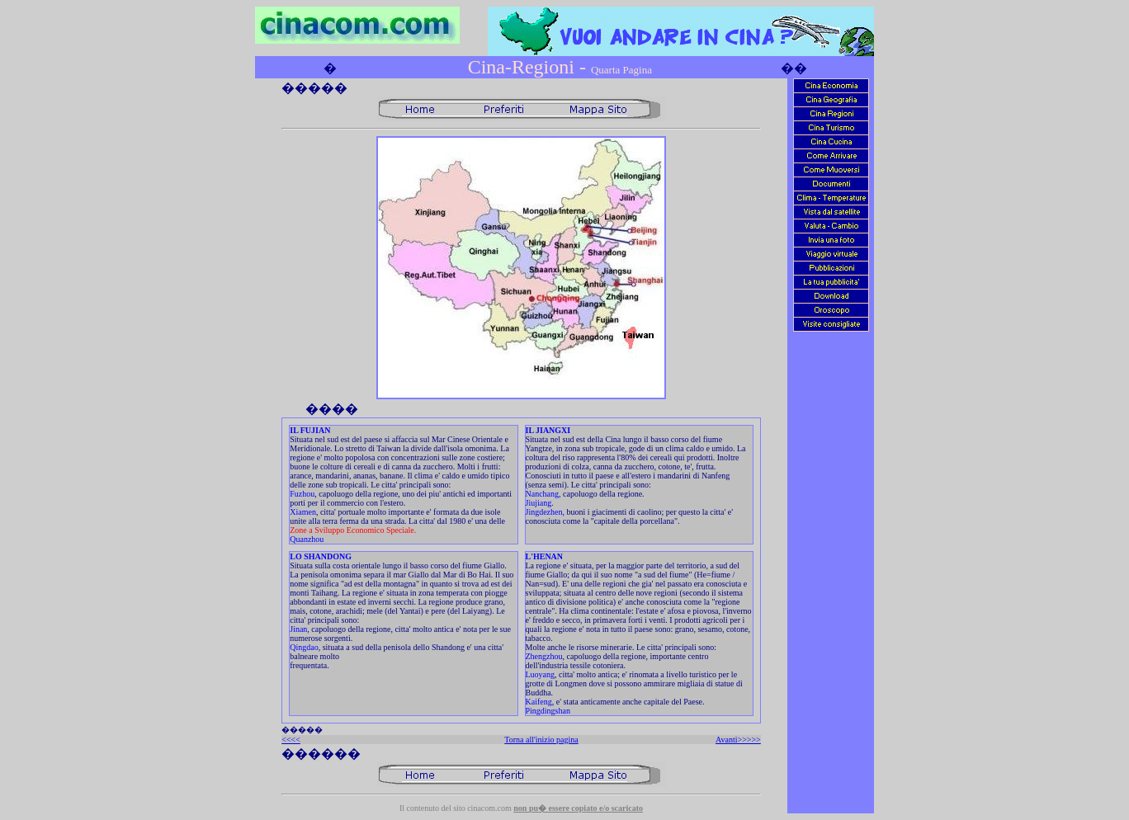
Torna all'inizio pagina (541, 739)
